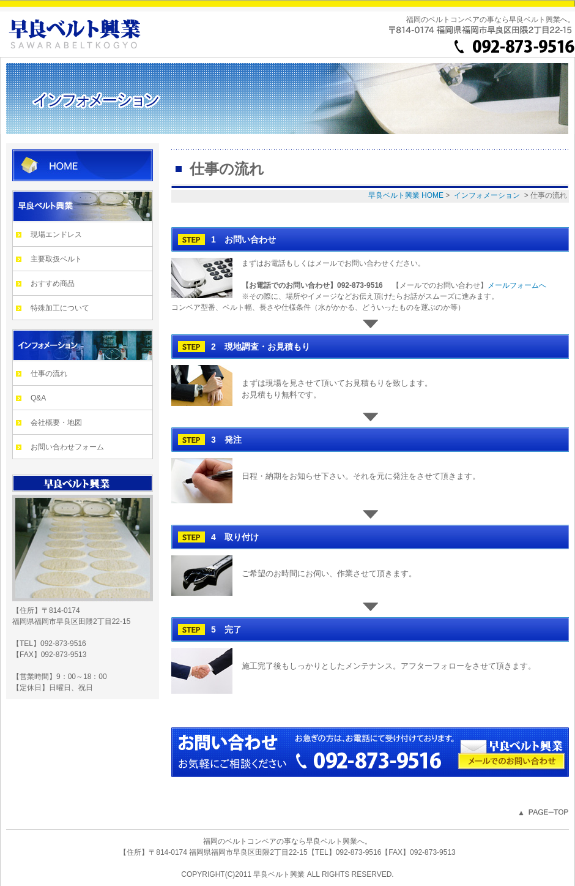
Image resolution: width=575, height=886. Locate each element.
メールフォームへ (517, 285)
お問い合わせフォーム (67, 447)
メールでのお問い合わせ (511, 761)
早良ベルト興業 (82, 206)
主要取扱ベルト (56, 259)
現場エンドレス (56, 234)
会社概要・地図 (56, 422)
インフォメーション (82, 345)
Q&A (38, 398)
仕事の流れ (49, 373)
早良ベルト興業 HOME (82, 165)
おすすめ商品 (53, 283)
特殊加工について (60, 308)
